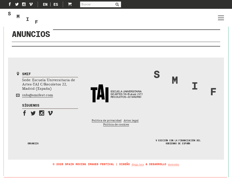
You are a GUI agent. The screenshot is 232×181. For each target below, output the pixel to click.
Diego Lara (138, 164)
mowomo (173, 164)
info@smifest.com (37, 95)
